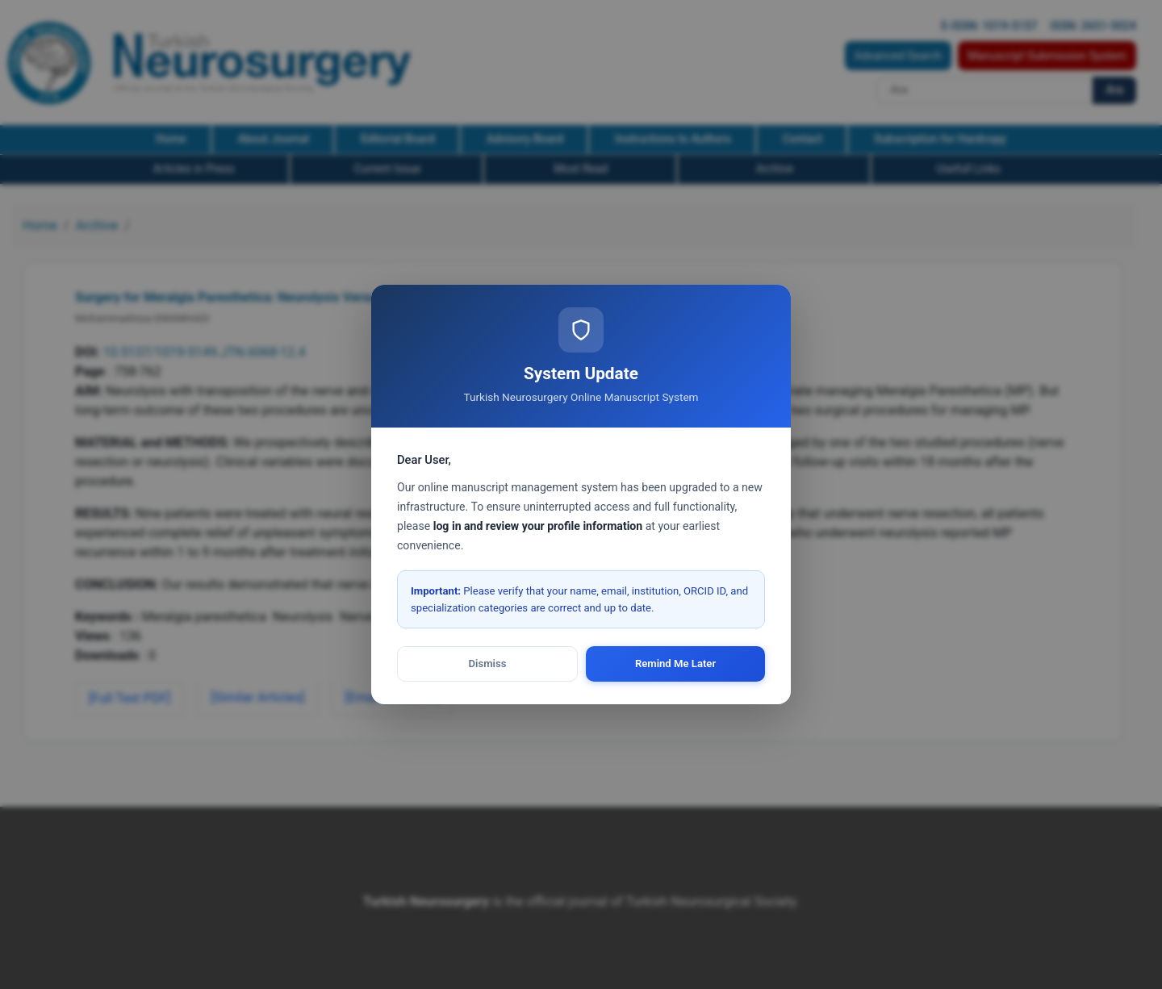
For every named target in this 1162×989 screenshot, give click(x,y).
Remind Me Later (675, 663)
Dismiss (488, 663)
